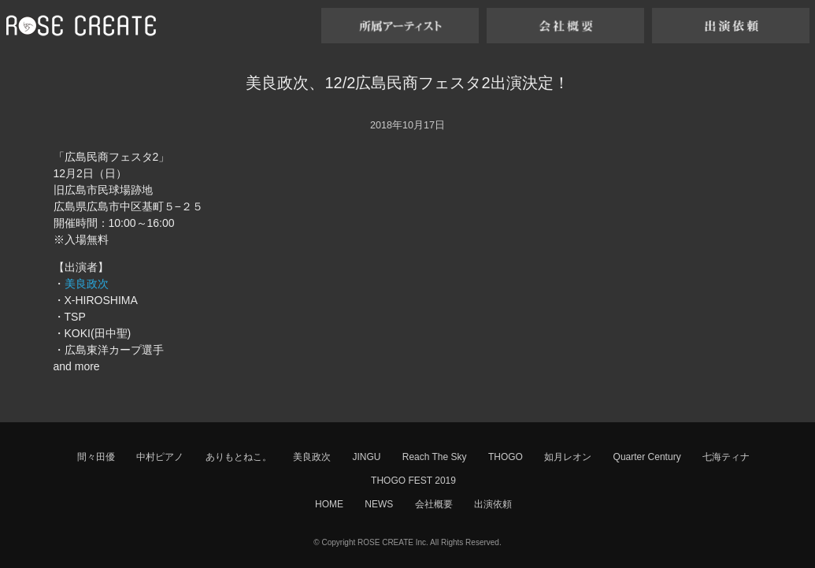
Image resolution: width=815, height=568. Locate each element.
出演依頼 (493, 504)
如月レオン (567, 456)
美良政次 (87, 283)
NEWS (379, 504)
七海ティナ (726, 456)
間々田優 (96, 456)
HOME (329, 504)
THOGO (505, 456)
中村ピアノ (159, 456)
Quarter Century (647, 456)
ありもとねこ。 (239, 456)
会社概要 (434, 504)
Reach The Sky (434, 456)
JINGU (366, 456)
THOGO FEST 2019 (413, 480)
